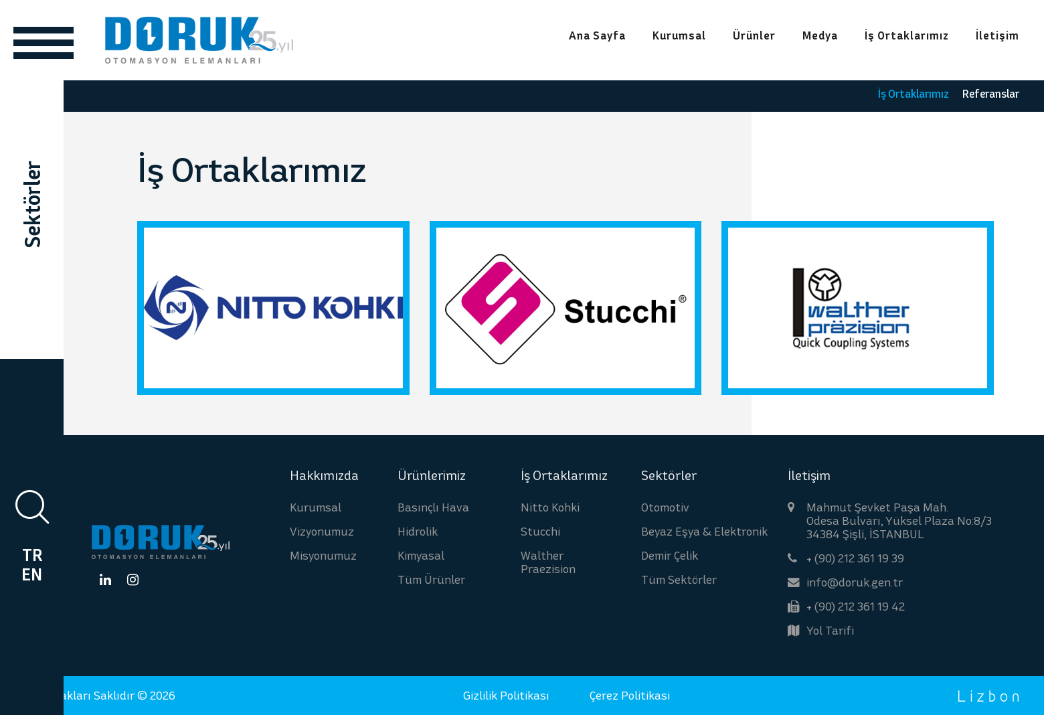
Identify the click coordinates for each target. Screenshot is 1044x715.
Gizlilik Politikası (506, 695)
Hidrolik (418, 531)
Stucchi (540, 531)
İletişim (997, 36)
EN (31, 574)
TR (32, 555)
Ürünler (754, 36)
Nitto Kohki (550, 507)
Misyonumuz (323, 555)
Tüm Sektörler (679, 579)
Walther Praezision (548, 562)
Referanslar (990, 93)
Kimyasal (421, 555)
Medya (820, 36)
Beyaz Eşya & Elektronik (704, 531)
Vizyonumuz (322, 531)
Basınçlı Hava (433, 507)
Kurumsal (679, 36)
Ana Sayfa (597, 36)
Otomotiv (665, 507)
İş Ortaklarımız (907, 36)
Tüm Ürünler (431, 579)
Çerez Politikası (630, 695)
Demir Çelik (669, 555)
